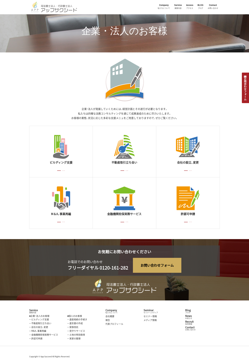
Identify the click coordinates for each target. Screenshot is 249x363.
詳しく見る (63, 170)
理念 (107, 320)
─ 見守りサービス (76, 331)
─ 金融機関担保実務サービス (43, 335)
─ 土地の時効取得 (76, 335)
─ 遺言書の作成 (75, 324)
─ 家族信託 (72, 327)
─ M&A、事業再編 (37, 331)
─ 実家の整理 (74, 339)
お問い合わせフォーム (157, 266)
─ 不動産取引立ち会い (40, 324)
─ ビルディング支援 (39, 320)
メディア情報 (150, 320)
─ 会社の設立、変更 (38, 327)
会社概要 (109, 317)
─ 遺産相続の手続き (77, 320)
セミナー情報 (150, 317)
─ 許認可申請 (35, 339)
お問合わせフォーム (245, 88)
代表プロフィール (114, 324)
